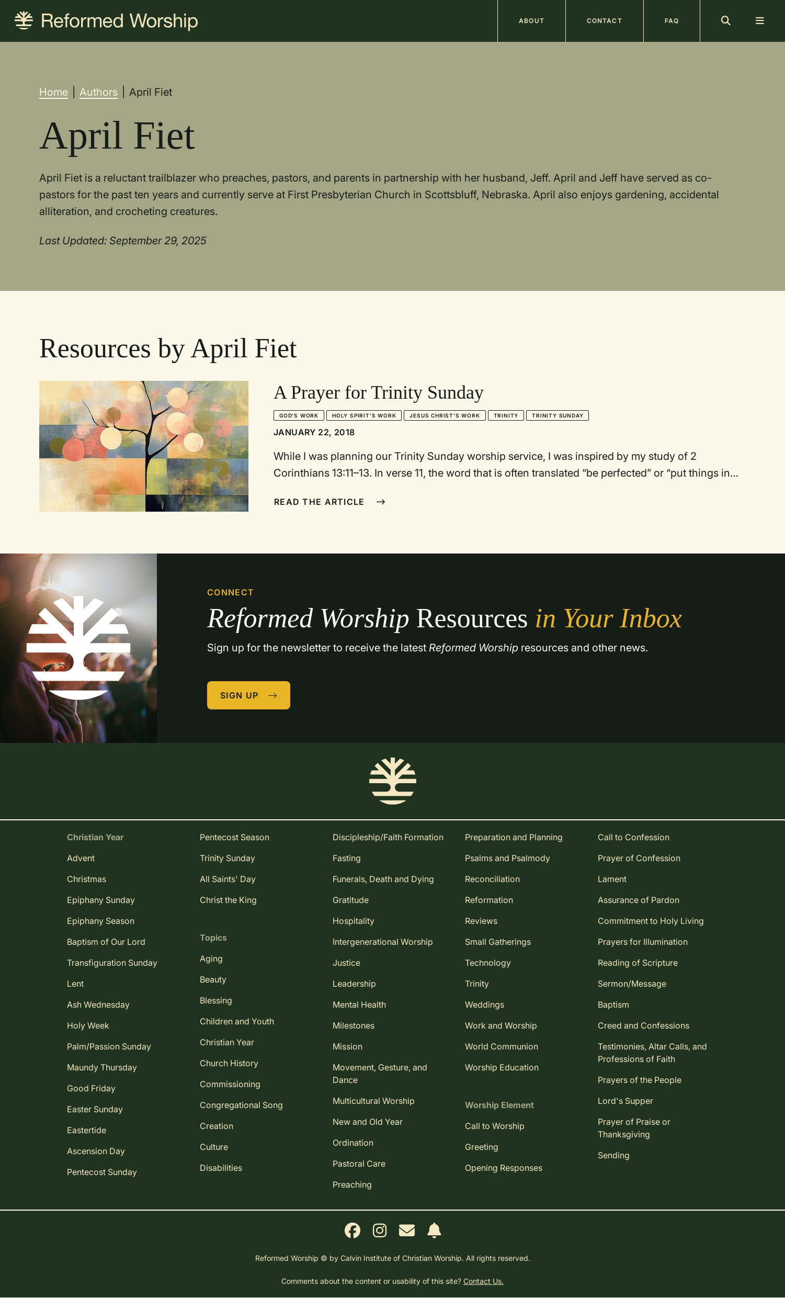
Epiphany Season (100, 921)
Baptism (613, 1004)
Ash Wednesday (98, 1004)
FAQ (672, 21)
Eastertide (86, 1130)
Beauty (213, 979)
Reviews (481, 921)
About (531, 21)
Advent (81, 858)
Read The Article (329, 501)
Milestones (353, 1025)
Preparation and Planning (514, 837)
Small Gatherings (498, 941)
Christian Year (227, 1042)
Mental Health (359, 1004)
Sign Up (249, 695)
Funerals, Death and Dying (383, 879)
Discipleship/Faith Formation (388, 837)
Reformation (489, 900)
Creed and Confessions (643, 1025)
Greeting (481, 1147)
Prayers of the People (639, 1080)
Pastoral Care (359, 1163)
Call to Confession (633, 837)
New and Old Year (368, 1121)
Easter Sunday (95, 1109)
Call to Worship (495, 1126)
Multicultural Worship (374, 1101)
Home (53, 92)
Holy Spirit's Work (364, 415)
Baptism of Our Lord (106, 941)
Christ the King (228, 900)
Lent (75, 983)
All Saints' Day (228, 879)
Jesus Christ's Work (444, 415)
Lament (612, 879)
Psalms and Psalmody (507, 858)
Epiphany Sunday (101, 900)
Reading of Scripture (638, 962)
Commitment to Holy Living (651, 921)
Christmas (86, 879)
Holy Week (88, 1025)
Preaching (352, 1184)
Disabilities (221, 1167)
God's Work (298, 415)
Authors (98, 92)
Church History (229, 1063)
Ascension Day (96, 1151)
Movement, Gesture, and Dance (380, 1073)
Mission (347, 1046)
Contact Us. (483, 1281)
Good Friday (91, 1088)
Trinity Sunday (557, 415)
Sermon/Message (632, 983)
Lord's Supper (625, 1101)
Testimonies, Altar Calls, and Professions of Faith (652, 1052)
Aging (211, 958)
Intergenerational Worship (383, 941)
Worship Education (502, 1067)
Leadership (354, 983)
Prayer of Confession (639, 858)
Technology (488, 962)
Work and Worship (501, 1025)
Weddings (484, 1004)
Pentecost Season (234, 837)
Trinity (506, 415)
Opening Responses (503, 1167)
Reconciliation (492, 879)
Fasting (347, 858)
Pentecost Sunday (102, 1172)
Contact (604, 21)
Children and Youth (237, 1021)
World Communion (501, 1046)
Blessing (216, 1000)
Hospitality (353, 921)
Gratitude (351, 900)
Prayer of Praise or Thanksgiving (634, 1127)
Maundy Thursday (102, 1067)
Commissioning (230, 1084)
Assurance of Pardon (638, 900)
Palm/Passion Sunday (109, 1046)
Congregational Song (241, 1105)
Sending (614, 1155)
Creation (216, 1126)
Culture (214, 1147)
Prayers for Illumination (643, 941)
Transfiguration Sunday (112, 962)
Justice (346, 962)
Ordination (353, 1142)
